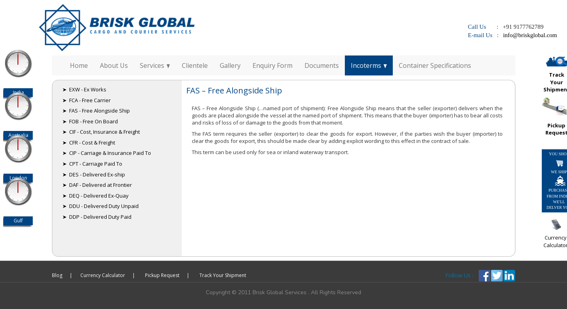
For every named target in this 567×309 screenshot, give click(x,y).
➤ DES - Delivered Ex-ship (93, 174)
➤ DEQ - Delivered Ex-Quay (95, 195)
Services (155, 65)
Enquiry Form (272, 65)
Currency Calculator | (107, 275)
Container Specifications (435, 65)
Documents (321, 65)
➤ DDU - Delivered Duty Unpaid (100, 206)
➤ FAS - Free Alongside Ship (96, 110)
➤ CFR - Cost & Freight (88, 142)
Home (79, 65)
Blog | (62, 275)
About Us (114, 65)
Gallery (230, 65)
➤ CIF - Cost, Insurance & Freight (101, 131)
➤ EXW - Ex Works (84, 89)
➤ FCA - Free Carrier (86, 100)
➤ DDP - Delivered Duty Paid (96, 216)
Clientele (195, 65)
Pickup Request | (167, 275)
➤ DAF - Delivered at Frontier (97, 184)
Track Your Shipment (222, 275)
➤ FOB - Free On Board (90, 121)
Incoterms (369, 65)
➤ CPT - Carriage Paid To (92, 163)
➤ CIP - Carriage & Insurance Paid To (106, 152)
